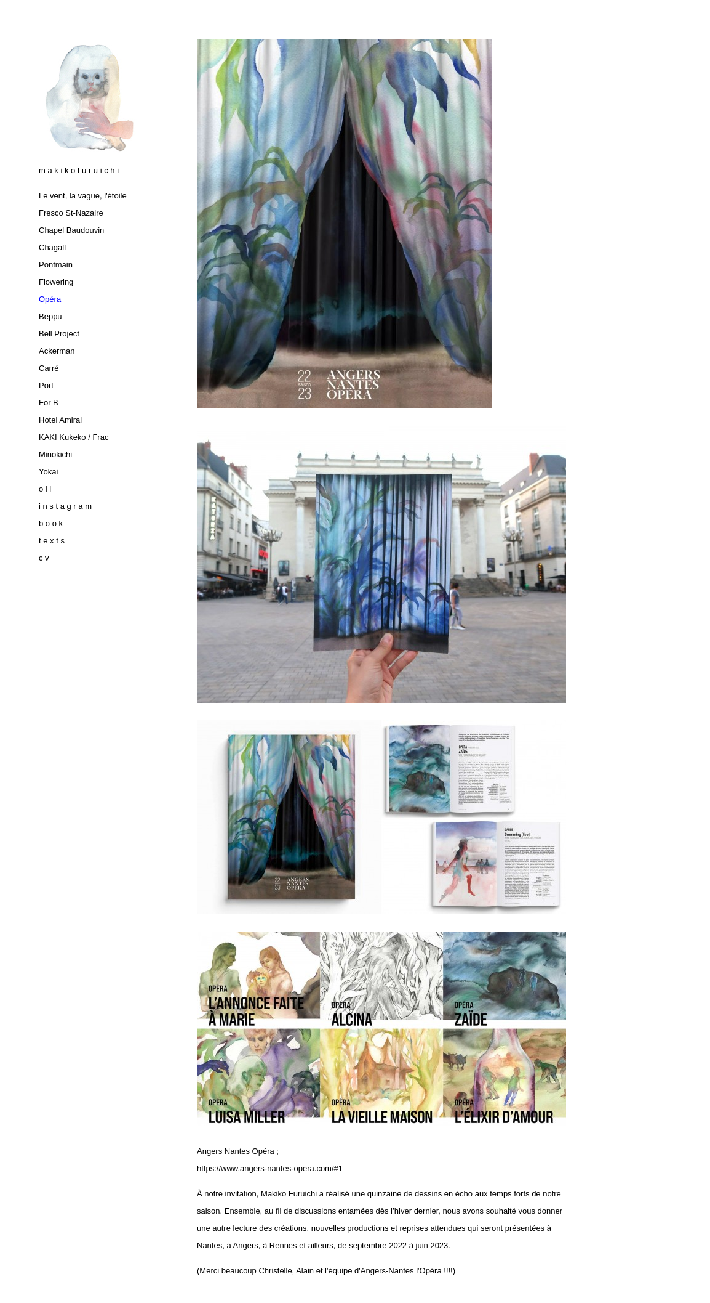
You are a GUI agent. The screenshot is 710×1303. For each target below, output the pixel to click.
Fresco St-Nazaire (71, 212)
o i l (45, 488)
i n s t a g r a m (65, 506)
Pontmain (56, 264)
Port (46, 385)
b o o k (51, 523)
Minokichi (55, 454)
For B (48, 402)
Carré (49, 368)
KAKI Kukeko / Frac (73, 437)
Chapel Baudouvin (71, 230)
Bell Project (59, 333)
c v (44, 557)
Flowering (56, 281)
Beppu (50, 316)
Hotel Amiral (60, 419)
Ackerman (57, 350)
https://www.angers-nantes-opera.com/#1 (270, 1168)
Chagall (52, 247)
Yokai (48, 471)
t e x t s (52, 540)
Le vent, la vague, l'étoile (83, 195)
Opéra (50, 299)
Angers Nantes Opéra (235, 1151)
